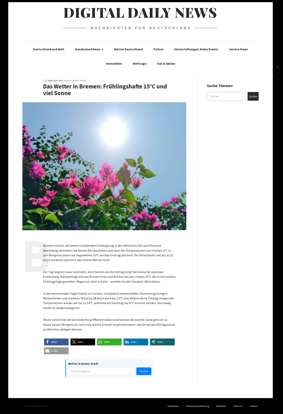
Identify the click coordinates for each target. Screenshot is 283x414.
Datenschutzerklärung (197, 406)
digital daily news (140, 12)
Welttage (139, 63)
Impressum (173, 406)
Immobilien (114, 63)
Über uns (238, 406)
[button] (56, 342)
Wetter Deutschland (128, 49)
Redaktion (221, 406)
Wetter (83, 80)
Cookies (253, 406)
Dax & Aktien (166, 63)
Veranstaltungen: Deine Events (196, 49)
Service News (238, 49)
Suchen (144, 371)
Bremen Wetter (71, 80)
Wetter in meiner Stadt (83, 363)
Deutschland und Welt (48, 49)
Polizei (158, 49)
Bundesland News (89, 49)
